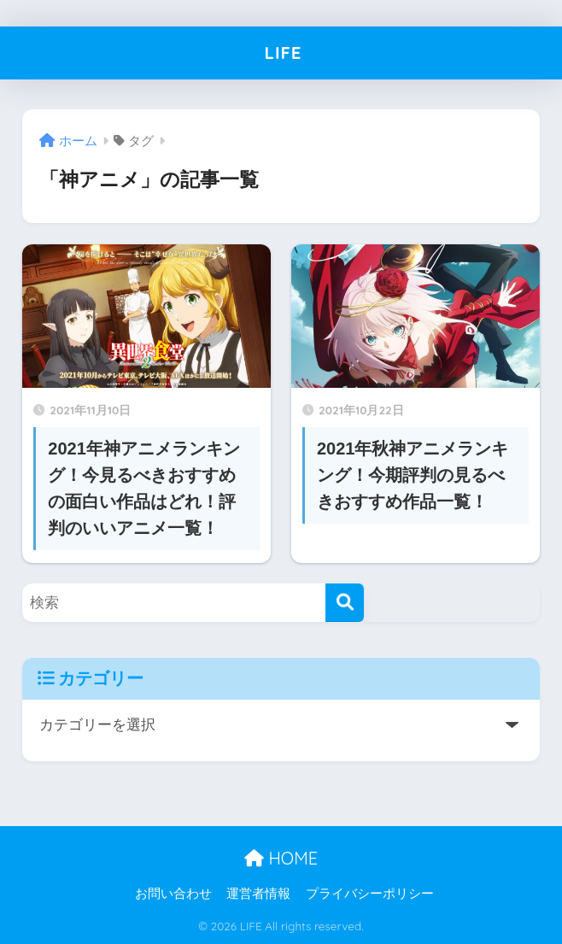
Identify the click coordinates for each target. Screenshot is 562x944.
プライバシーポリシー (370, 893)
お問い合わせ (173, 893)
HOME (281, 858)
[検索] (344, 602)
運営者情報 (258, 893)
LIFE (283, 52)
